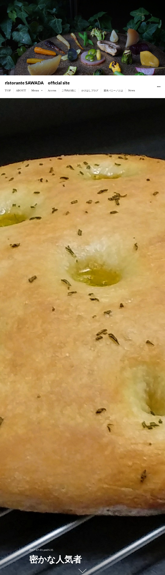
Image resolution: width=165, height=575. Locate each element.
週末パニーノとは (113, 90)
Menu (35, 90)
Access (52, 90)
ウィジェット (158, 90)
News (131, 90)
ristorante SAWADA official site (37, 82)
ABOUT (21, 90)
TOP (8, 90)
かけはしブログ (89, 90)
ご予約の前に (69, 90)
